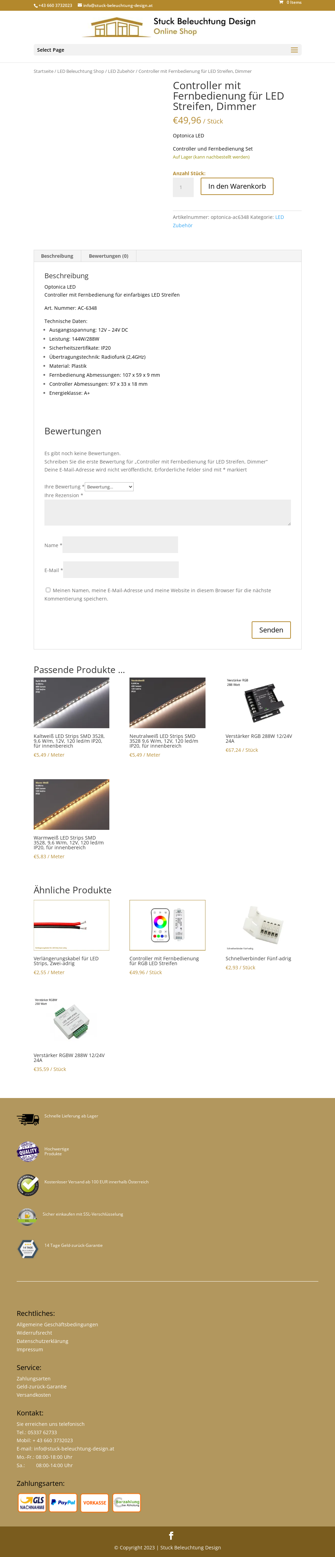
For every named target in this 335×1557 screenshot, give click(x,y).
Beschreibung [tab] (57, 256)
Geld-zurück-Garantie (42, 1386)
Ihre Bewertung (64, 486)
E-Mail (53, 570)
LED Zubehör (121, 71)
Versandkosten (34, 1395)
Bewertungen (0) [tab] (108, 256)
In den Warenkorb (237, 186)
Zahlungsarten (34, 1378)
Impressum (30, 1349)
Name (53, 545)
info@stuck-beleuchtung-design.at (74, 1448)
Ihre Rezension (63, 495)
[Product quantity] (183, 187)
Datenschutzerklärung (42, 1341)
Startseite (43, 71)
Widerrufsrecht (34, 1332)
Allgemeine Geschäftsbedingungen (57, 1324)
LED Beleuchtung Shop (80, 71)
